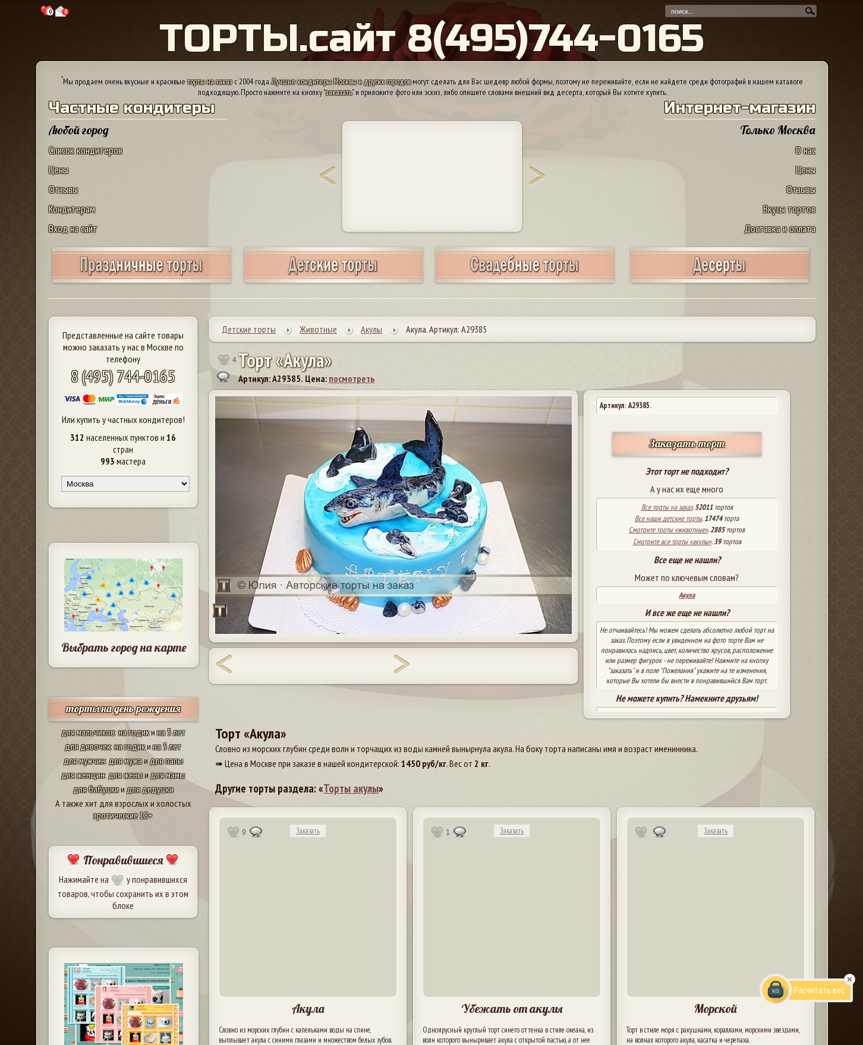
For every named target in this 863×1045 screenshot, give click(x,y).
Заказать (308, 831)
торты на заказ (209, 81)
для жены (125, 775)
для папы (166, 760)
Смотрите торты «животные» (668, 530)
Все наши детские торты (668, 518)
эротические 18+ (123, 815)
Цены (58, 169)
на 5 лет (171, 732)
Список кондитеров (85, 150)
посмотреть (351, 378)
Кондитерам (72, 209)
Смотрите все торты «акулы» (672, 541)
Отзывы (63, 189)
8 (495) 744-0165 (123, 376)
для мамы (167, 775)
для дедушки (150, 789)
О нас (805, 150)
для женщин (83, 775)
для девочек (88, 746)
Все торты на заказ (666, 507)
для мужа (125, 760)
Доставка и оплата (779, 228)
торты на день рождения (123, 708)
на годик (133, 732)
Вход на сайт (73, 228)
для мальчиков (88, 732)
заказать (339, 92)
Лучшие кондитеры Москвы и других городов (341, 81)
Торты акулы (351, 788)
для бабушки (96, 789)
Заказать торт (687, 443)
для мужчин (84, 760)
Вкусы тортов (789, 209)
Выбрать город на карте (124, 647)
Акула (687, 595)
